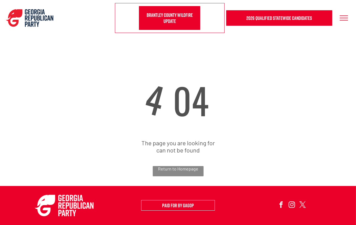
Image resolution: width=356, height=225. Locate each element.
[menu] (344, 18)
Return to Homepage (178, 168)
